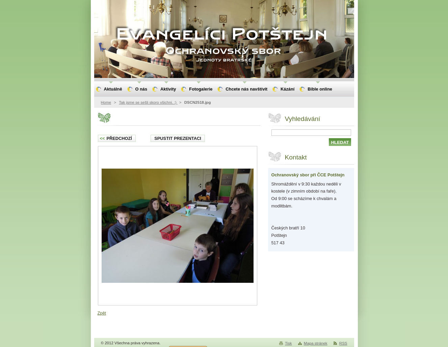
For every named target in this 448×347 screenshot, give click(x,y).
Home (106, 102)
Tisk (288, 343)
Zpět (102, 313)
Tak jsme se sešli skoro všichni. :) (148, 102)
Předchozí (116, 138)
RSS (343, 343)
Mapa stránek (315, 343)
